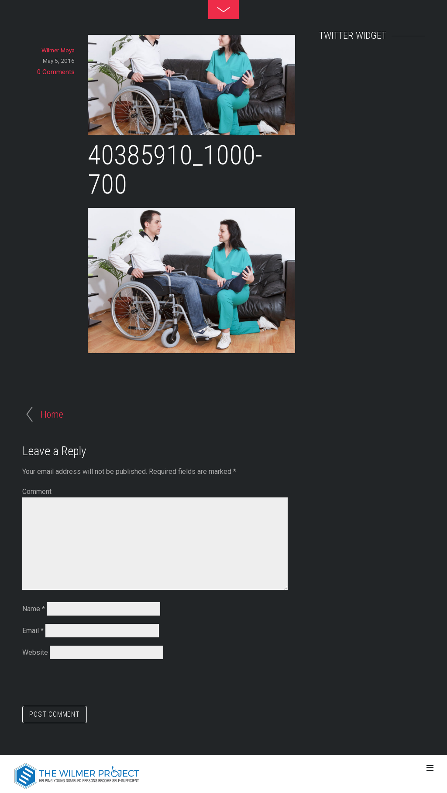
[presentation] (88, 684)
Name (33, 609)
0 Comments (56, 72)
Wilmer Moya (58, 50)
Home (52, 414)
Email (33, 630)
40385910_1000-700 (175, 170)
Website (35, 652)
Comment (37, 491)
